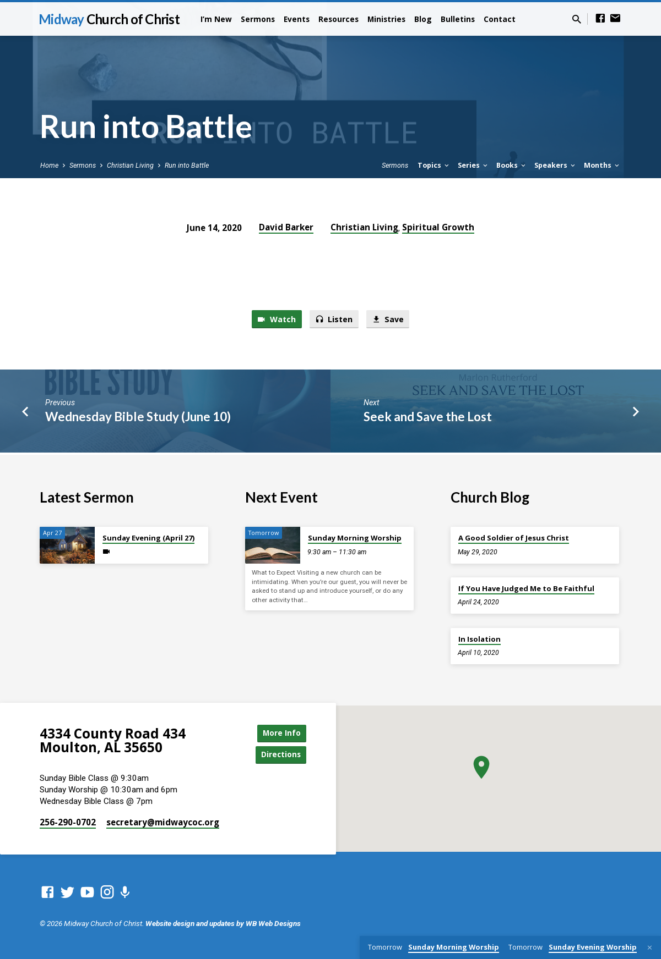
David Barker (286, 227)
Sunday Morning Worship (355, 537)
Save (389, 319)
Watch (275, 319)
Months (602, 165)
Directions (278, 754)
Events (297, 19)
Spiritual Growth (438, 227)
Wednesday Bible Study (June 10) (138, 417)
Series (473, 165)
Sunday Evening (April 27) (148, 537)
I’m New (216, 19)
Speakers (555, 165)
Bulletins (458, 19)
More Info (278, 732)
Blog (423, 19)
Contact (500, 19)
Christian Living (130, 165)
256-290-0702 (68, 822)
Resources (338, 19)
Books (511, 165)
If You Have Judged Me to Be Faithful (526, 587)
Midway (109, 19)
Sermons (258, 19)
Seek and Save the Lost (428, 417)
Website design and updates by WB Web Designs (223, 923)
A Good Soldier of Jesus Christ (513, 537)
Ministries (386, 19)
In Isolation (479, 637)
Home (49, 165)
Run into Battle (187, 165)
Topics (434, 165)
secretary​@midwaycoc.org (162, 822)
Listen (334, 319)
